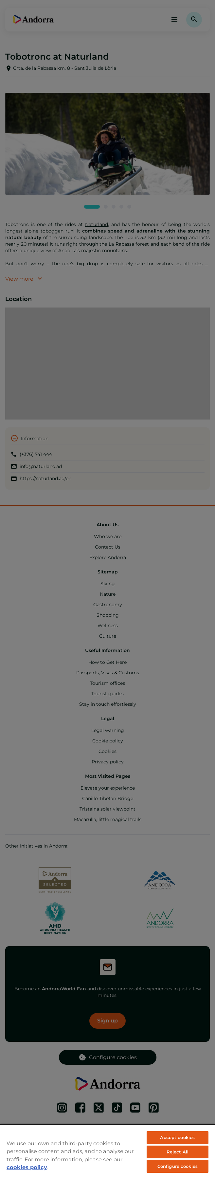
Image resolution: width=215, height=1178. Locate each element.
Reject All (177, 1151)
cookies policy (27, 1167)
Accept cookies (177, 1137)
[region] (107, 1151)
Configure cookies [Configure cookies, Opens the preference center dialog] (177, 1166)
